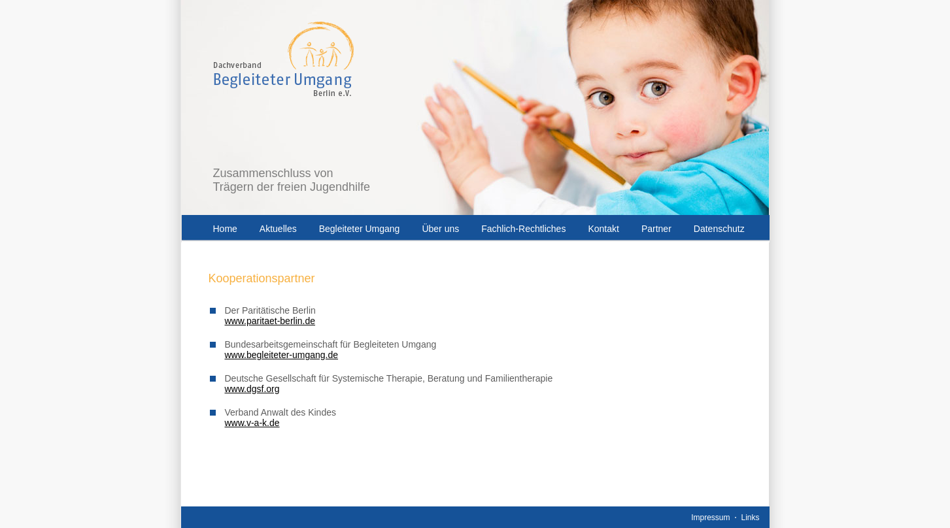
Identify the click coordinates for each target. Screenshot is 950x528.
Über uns (440, 228)
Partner (656, 228)
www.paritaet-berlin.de (270, 321)
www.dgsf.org (252, 389)
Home (225, 228)
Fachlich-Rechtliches (523, 228)
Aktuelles (278, 228)
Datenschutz (719, 228)
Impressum (710, 517)
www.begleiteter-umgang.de (282, 355)
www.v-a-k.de (252, 423)
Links (750, 517)
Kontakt (603, 228)
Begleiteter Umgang (359, 228)
